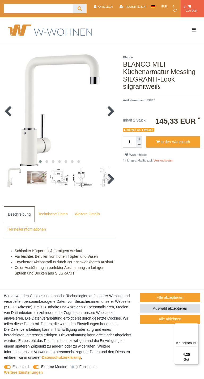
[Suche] (80, 8)
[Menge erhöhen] (139, 139)
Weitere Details (87, 214)
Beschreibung (19, 214)
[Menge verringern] (139, 145)
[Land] (153, 6)
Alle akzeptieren (170, 297)
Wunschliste (136, 155)
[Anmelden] (103, 6)
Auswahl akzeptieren (170, 308)
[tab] (19, 214)
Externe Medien (54, 367)
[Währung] (164, 6)
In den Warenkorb (173, 142)
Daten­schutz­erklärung (61, 357)
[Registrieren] (132, 6)
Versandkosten (163, 160)
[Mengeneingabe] (129, 142)
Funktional (88, 367)
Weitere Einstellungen (23, 372)
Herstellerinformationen (26, 229)
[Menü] (195, 326)
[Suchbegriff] (38, 8)
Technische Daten (53, 214)
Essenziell (20, 367)
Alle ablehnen (170, 319)
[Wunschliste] (175, 8)
